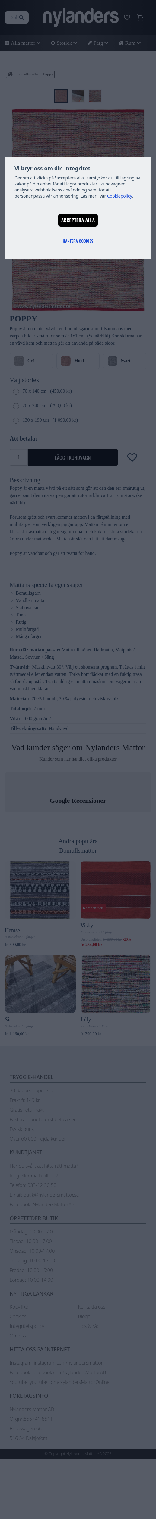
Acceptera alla (78, 220)
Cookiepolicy (119, 196)
